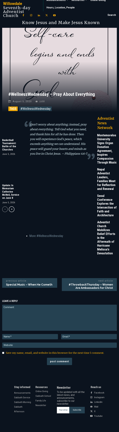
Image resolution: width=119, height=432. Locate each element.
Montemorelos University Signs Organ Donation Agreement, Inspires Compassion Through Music (107, 150)
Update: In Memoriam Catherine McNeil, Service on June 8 (10, 193)
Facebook (99, 394)
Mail (96, 408)
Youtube (98, 417)
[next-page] (11, 210)
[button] (112, 15)
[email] (63, 411)
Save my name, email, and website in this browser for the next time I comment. (55, 353)
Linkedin (98, 403)
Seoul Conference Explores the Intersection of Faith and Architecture (107, 206)
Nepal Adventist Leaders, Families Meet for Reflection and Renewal (106, 180)
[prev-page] (5, 210)
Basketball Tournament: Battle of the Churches (9, 146)
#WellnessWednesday (35, 110)
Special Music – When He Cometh (29, 285)
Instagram (99, 399)
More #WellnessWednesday (46, 237)
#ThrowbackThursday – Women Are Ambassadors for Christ (91, 287)
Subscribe (77, 411)
